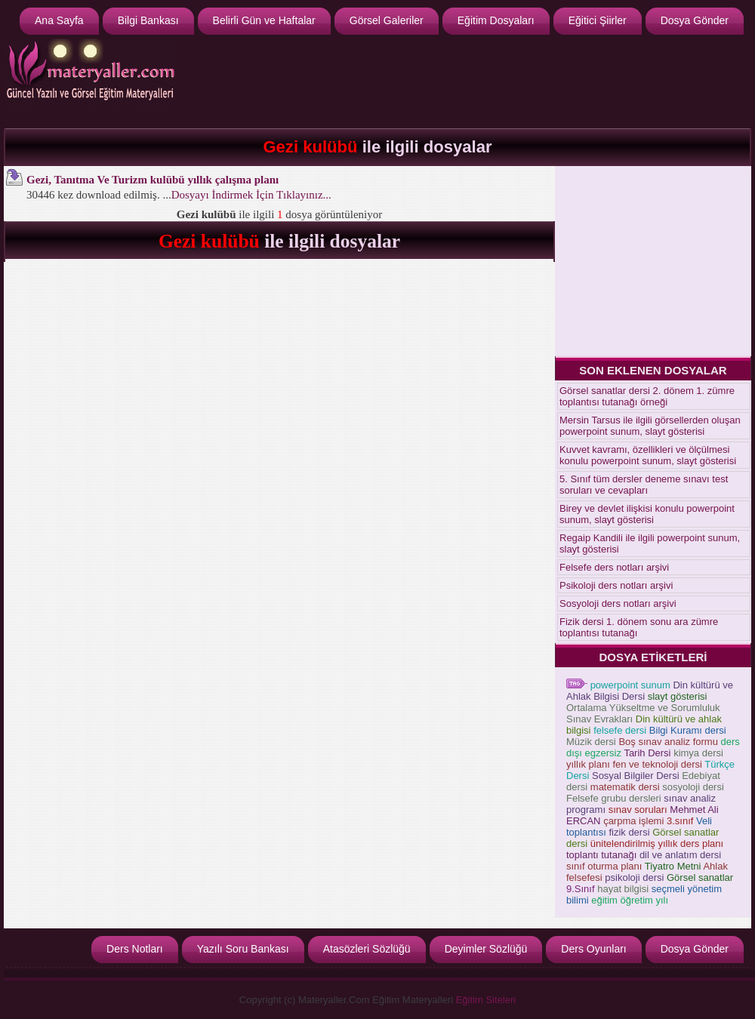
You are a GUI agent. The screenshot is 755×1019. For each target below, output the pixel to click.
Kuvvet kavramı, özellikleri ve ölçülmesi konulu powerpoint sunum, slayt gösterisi (647, 455)
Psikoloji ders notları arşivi (616, 585)
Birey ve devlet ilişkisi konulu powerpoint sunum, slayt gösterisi (647, 514)
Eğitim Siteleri (486, 999)
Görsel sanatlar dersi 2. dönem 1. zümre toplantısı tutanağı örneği (647, 396)
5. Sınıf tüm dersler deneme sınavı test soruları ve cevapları (643, 484)
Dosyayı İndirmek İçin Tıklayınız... (251, 195)
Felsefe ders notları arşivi (614, 567)
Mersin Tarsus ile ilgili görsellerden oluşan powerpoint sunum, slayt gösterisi (650, 425)
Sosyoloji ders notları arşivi (617, 603)
